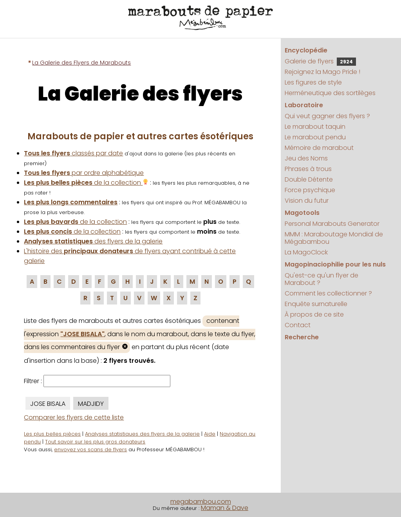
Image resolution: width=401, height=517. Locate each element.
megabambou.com (200, 501)
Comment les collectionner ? (328, 293)
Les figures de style (313, 82)
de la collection (86, 182)
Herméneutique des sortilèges (330, 92)
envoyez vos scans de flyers (90, 449)
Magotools (302, 212)
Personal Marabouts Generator (332, 223)
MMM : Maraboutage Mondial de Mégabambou (334, 238)
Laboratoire (304, 105)
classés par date (73, 153)
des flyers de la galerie (93, 241)
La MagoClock (306, 252)
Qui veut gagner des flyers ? (327, 116)
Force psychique (310, 190)
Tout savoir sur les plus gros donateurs (95, 441)
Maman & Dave (224, 507)
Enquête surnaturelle (316, 303)
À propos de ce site (314, 314)
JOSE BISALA (47, 403)
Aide (209, 434)
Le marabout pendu (315, 137)
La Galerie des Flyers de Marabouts (81, 63)
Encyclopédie (306, 50)
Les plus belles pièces (52, 434)
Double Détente (309, 179)
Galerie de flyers (320, 61)
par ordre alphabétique (84, 172)
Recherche (302, 337)
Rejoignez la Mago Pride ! (322, 71)
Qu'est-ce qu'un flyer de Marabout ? (321, 279)
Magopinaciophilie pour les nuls (335, 264)
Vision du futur (307, 200)
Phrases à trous (308, 168)
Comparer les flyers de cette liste (74, 417)
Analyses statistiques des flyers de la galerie (142, 434)
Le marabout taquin (315, 126)
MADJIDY (91, 403)
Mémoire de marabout (319, 147)
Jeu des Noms (306, 158)
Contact (298, 325)
